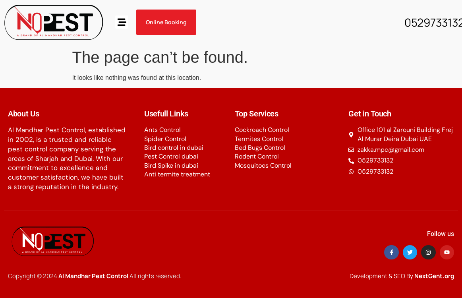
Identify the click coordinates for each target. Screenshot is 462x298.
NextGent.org (434, 276)
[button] (121, 22)
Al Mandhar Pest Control (93, 276)
